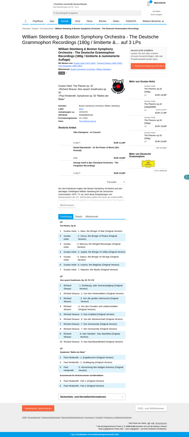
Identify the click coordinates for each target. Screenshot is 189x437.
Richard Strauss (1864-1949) (110, 63)
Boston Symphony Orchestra (83, 69)
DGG (81, 109)
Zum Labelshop (160, 171)
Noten (116, 21)
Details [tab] (78, 216)
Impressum (89, 417)
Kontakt (99, 417)
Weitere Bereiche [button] (153, 21)
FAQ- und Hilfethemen (151, 408)
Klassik (65, 21)
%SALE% (131, 21)
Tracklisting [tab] (66, 216)
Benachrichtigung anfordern (148, 66)
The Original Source (87, 121)
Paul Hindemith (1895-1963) (70, 66)
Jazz (51, 21)
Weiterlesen (67, 205)
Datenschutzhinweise (51, 417)
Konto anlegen (156, 15)
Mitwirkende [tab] (91, 216)
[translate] (115, 182)
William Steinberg (103, 69)
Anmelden (156, 11)
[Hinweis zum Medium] (66, 73)
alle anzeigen (161, 148)
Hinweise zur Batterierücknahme (118, 417)
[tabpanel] (92, 304)
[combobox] (96, 13)
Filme (89, 21)
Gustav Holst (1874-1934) (85, 63)
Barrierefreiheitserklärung (72, 417)
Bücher (102, 21)
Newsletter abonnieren (38, 408)
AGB (24, 417)
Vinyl (77, 21)
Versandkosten (34, 417)
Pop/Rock (38, 21)
